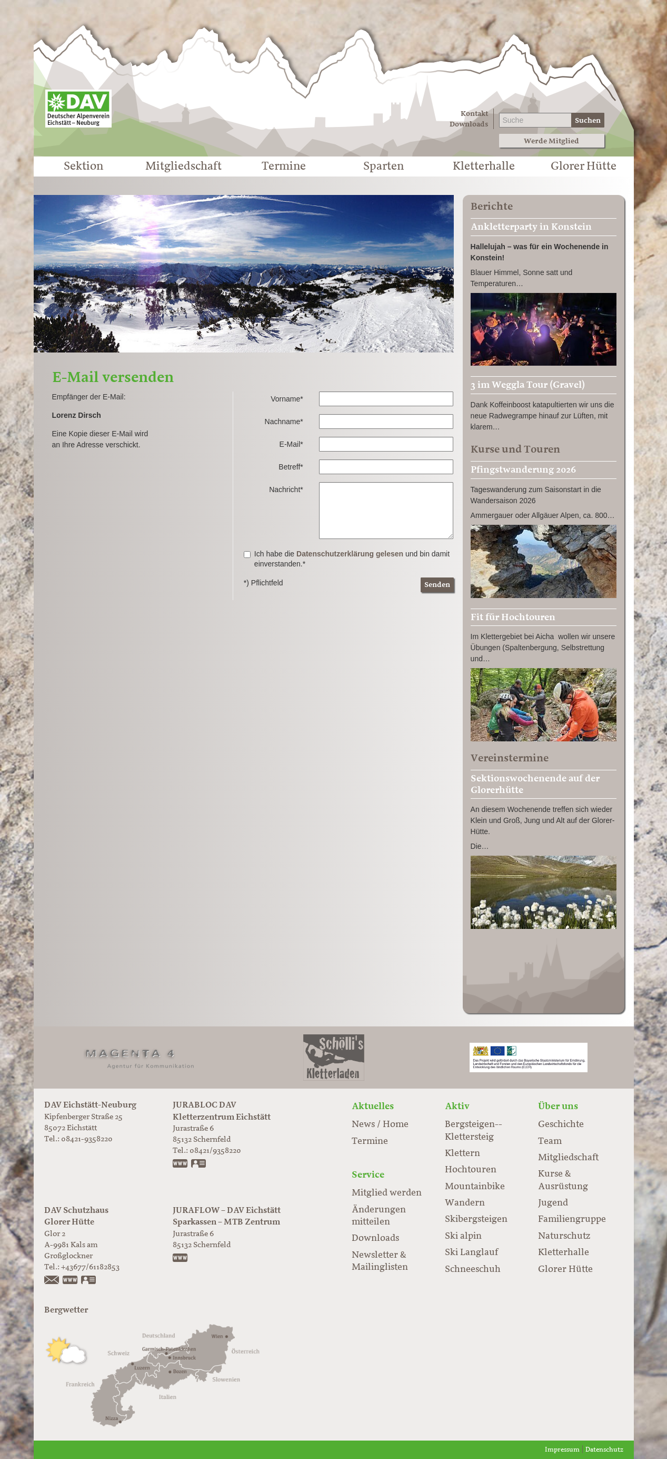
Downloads (469, 124)
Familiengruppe (572, 1219)
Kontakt (474, 113)
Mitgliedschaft (183, 166)
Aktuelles (373, 1106)
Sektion (83, 166)
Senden (437, 585)
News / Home (380, 1124)
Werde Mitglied (551, 141)
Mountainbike (475, 1186)
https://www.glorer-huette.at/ (70, 1281)
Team (550, 1141)
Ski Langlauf (471, 1252)
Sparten (383, 166)
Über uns (558, 1106)
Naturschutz (564, 1236)
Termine (284, 166)
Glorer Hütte (583, 166)
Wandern (465, 1203)
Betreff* (290, 467)
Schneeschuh (473, 1269)
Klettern (462, 1153)
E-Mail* (291, 444)
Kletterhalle (484, 166)
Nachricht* (286, 489)
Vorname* (287, 399)
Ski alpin (463, 1236)
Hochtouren (470, 1169)
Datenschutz (604, 1449)
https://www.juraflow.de (180, 1259)
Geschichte (561, 1124)
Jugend (553, 1203)
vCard (199, 1164)
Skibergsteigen (476, 1219)
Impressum (562, 1449)
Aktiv (457, 1106)
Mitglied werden (387, 1193)
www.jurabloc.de (180, 1164)
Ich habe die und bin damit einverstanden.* (347, 559)
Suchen (588, 120)
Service (368, 1174)
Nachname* (284, 421)
